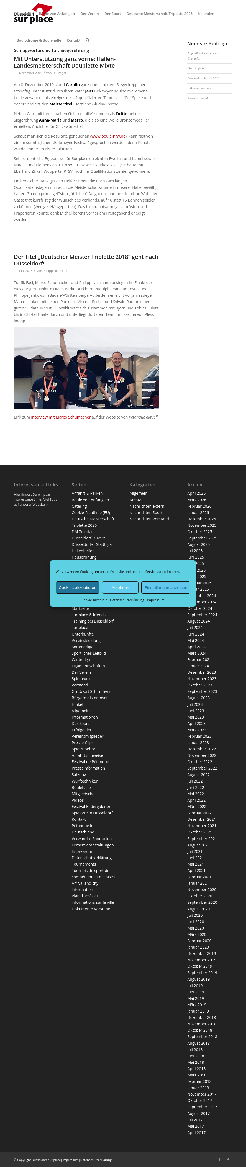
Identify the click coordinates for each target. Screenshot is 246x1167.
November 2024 (201, 602)
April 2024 (196, 646)
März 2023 (196, 729)
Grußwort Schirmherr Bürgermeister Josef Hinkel (91, 698)
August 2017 (198, 1113)
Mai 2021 (195, 864)
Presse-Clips (83, 742)
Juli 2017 (195, 1119)
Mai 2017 (195, 1126)
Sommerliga (82, 646)
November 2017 (201, 1094)
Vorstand (80, 685)
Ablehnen (120, 587)
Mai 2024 (195, 640)
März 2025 (196, 576)
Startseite (80, 608)
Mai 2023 (195, 717)
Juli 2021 (195, 851)
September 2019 (202, 972)
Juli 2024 (195, 627)
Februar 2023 (199, 736)
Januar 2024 (198, 665)
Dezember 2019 (201, 953)
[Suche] (87, 40)
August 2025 (198, 544)
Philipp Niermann (55, 270)
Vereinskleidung (86, 640)
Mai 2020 (195, 928)
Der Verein (81, 672)
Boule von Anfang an (90, 499)
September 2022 (202, 768)
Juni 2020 (195, 921)
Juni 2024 (195, 634)
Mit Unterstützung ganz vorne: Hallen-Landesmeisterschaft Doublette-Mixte (65, 62)
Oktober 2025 (199, 531)
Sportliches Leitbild (89, 653)
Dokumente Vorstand (91, 909)
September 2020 (202, 902)
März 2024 (196, 653)
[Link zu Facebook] (220, 1159)
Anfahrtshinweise (87, 755)
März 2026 (196, 499)
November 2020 (201, 889)
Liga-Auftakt (195, 68)
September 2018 (202, 1036)
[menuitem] (25, 13)
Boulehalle (81, 787)
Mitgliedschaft (84, 793)
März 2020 (196, 934)
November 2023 (201, 678)
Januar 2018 (198, 1087)
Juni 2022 (195, 787)
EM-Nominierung (199, 88)
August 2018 (198, 1043)
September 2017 (202, 1106)
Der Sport (80, 723)
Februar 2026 (199, 506)
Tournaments (84, 864)
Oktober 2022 (199, 761)
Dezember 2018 (201, 1017)
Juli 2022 (195, 781)
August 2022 (198, 774)
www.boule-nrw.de (108, 136)
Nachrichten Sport (146, 512)
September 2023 (202, 691)
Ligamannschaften (88, 665)
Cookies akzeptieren (77, 587)
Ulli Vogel (59, 73)
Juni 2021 (195, 857)
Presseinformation (88, 768)
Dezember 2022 (201, 749)
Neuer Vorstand (197, 98)
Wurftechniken (85, 781)
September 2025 (202, 538)
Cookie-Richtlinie (94, 600)
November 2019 (201, 959)
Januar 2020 (198, 947)
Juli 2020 (195, 915)
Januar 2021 (198, 883)
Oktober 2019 (199, 966)
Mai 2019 (195, 998)
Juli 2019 (195, 985)
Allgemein (138, 493)
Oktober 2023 (199, 685)
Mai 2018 (195, 1062)
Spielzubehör (83, 749)
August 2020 (198, 909)
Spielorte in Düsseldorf (92, 812)
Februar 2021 (199, 876)
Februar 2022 (199, 812)
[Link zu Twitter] (228, 1159)
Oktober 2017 (199, 1100)
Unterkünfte (83, 634)
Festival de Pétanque (90, 761)
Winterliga (81, 659)
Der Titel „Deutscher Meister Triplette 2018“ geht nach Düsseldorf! (86, 260)
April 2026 (196, 493)
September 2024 (202, 614)
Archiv (135, 499)
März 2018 (196, 1075)
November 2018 (201, 1023)
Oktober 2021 (199, 832)
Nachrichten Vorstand (149, 518)
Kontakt (79, 819)
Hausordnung (84, 557)
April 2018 (196, 1068)
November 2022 (201, 755)
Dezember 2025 (201, 518)
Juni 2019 (195, 992)
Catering (79, 506)
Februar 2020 (199, 940)
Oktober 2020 (199, 896)
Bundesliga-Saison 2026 (203, 78)
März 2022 (196, 806)
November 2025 (201, 525)
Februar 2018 (199, 1081)
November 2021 (201, 825)
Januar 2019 (198, 1011)
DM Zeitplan (83, 531)
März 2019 (196, 1004)
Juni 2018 (195, 1055)
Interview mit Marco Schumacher (61, 417)
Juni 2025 (195, 557)
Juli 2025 (195, 550)
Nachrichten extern (147, 506)
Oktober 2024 (199, 608)
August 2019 (198, 979)
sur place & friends (89, 614)
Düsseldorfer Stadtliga (92, 544)
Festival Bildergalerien (91, 806)
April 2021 (196, 870)
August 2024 (198, 621)
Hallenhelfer (83, 550)
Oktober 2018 (199, 1030)
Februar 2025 (199, 582)
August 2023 (198, 697)
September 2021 (202, 838)
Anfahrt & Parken (87, 493)
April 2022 (196, 800)
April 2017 (196, 1132)
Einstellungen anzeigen (165, 587)
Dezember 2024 (201, 595)
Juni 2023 (195, 710)
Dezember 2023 (201, 672)
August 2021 (198, 845)
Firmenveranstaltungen (93, 845)
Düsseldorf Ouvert (88, 538)
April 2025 (196, 570)
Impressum (156, 600)
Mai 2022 (195, 793)
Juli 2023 (195, 704)
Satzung (79, 774)
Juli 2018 (195, 1049)
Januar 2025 (198, 589)
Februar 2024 (199, 659)
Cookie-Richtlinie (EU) (91, 512)
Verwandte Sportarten (92, 838)
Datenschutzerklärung (127, 600)
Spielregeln (82, 678)
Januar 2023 (198, 742)
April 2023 (196, 723)
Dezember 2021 (201, 819)
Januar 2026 (198, 512)
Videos (78, 800)
